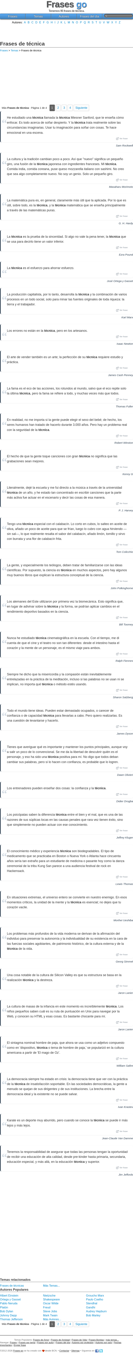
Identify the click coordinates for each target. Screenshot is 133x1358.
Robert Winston (123, 442)
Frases (12, 16)
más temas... (112, 1340)
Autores (64, 16)
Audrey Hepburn (96, 1311)
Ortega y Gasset (10, 1299)
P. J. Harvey (126, 510)
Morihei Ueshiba (123, 920)
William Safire (124, 1065)
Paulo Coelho (94, 1299)
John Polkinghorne (122, 588)
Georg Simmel (124, 961)
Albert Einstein (9, 1295)
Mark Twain (50, 1315)
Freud (46, 1307)
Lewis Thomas (124, 883)
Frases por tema (27, 1342)
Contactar (64, 1350)
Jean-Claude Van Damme (117, 1138)
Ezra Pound (126, 254)
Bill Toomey (126, 624)
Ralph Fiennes (124, 660)
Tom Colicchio (124, 551)
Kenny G (128, 474)
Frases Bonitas (96, 1340)
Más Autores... (52, 1319)
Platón (4, 1307)
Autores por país (103, 1342)
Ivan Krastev (125, 1106)
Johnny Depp (8, 1315)
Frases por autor (45, 1342)
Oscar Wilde (50, 1303)
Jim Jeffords (125, 1174)
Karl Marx (127, 317)
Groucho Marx (95, 1295)
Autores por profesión (83, 1342)
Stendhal (91, 1303)
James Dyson (125, 733)
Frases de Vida (79, 1340)
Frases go (18, 1350)
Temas (38, 16)
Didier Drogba (124, 801)
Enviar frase (20, 1345)
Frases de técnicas (12, 1285)
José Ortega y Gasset (120, 281)
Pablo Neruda (8, 1303)
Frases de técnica (22, 44)
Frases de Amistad (60, 1340)
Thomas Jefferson (11, 1319)
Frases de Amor (41, 1340)
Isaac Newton (125, 343)
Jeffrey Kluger (124, 837)
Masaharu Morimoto (121, 186)
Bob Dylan (6, 1311)
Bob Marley (93, 1315)
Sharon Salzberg (123, 697)
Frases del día (89, 16)
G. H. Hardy (126, 223)
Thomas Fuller (124, 406)
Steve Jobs (50, 1311)
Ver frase (122, 138)
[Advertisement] (66, 32)
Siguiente (81, 107)
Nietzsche (49, 1295)
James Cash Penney (120, 375)
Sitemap (75, 1350)
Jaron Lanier (125, 992)
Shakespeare (51, 1299)
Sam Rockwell (124, 145)
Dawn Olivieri (125, 774)
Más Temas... (51, 1285)
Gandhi (90, 1307)
